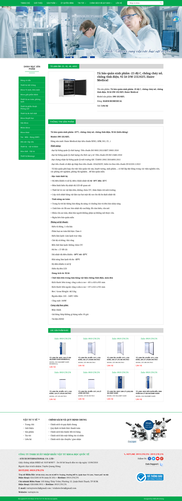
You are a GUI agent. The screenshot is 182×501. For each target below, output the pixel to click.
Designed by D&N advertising (154, 499)
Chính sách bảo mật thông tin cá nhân (67, 435)
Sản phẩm (52, 3)
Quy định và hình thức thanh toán (65, 428)
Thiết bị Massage (28, 156)
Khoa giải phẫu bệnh (29, 94)
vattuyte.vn (33, 492)
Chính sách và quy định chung (63, 424)
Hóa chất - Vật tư (28, 151)
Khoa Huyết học (27, 118)
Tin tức (82, 3)
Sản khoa (24, 123)
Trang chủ (25, 3)
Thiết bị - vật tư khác (29, 146)
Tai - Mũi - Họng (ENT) (30, 137)
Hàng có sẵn (26, 80)
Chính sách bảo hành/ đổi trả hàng (65, 432)
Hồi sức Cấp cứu (27, 142)
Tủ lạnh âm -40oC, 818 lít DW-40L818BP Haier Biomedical (60, 358)
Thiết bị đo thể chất (29, 113)
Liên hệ (119, 3)
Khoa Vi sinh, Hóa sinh (30, 90)
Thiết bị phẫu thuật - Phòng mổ (29, 107)
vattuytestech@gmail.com (38, 488)
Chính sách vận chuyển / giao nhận (65, 439)
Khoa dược (25, 132)
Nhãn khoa (25, 127)
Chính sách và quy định (101, 3)
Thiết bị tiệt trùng (28, 85)
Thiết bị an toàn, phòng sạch (31, 100)
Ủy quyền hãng (67, 3)
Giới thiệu (38, 3)
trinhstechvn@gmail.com (64, 488)
